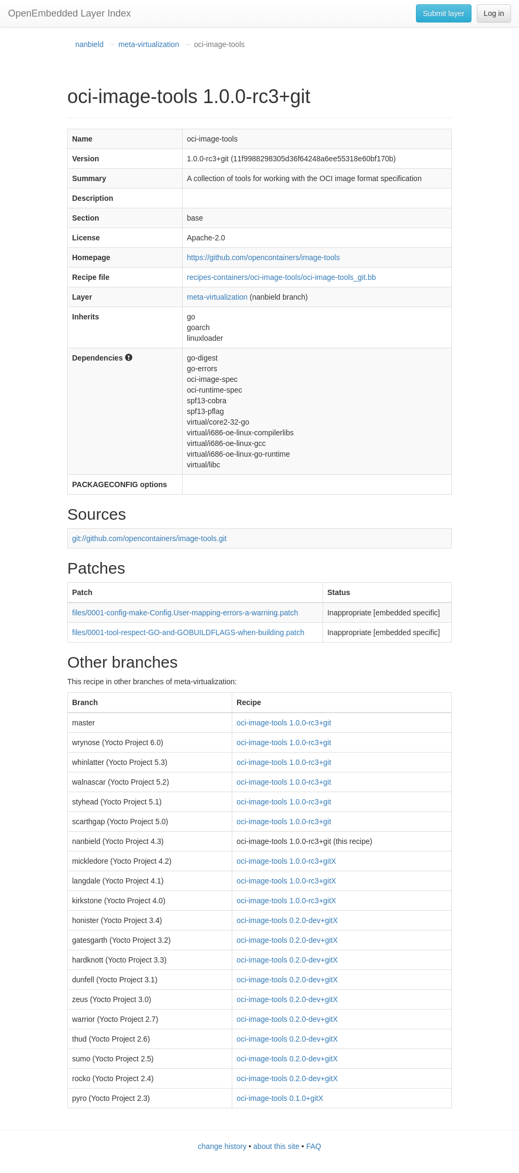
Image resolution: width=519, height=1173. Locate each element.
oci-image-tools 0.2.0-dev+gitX (287, 920)
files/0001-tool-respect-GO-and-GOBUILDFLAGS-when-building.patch (188, 632)
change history (222, 1146)
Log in (494, 13)
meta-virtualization (149, 44)
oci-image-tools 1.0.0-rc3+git (284, 722)
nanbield (89, 44)
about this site (276, 1146)
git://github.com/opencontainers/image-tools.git (149, 538)
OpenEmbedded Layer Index (69, 13)
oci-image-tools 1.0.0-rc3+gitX (286, 861)
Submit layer (444, 13)
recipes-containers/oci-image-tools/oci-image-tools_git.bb (281, 277)
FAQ (313, 1146)
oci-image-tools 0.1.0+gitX (280, 1098)
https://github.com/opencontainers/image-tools (263, 257)
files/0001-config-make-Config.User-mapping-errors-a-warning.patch (185, 612)
